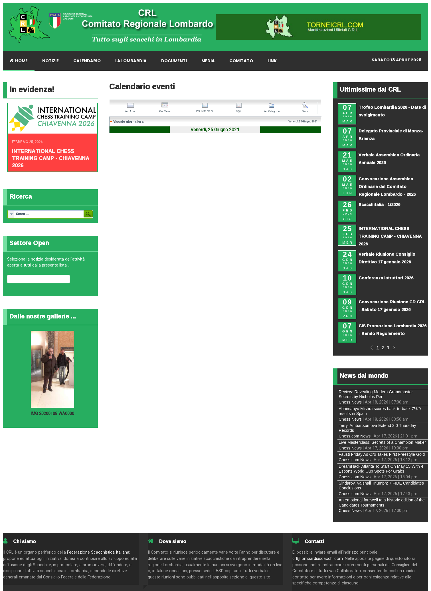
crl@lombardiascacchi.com (317, 558)
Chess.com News (355, 436)
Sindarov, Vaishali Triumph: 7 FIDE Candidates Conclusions (381, 485)
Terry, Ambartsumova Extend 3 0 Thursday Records (377, 428)
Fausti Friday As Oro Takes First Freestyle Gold (382, 454)
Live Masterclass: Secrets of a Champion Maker (382, 442)
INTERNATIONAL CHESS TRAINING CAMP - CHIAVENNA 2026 (50, 158)
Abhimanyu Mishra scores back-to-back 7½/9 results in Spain (380, 411)
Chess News (350, 402)
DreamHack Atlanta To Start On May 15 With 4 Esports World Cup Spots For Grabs (381, 468)
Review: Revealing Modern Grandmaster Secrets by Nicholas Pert (376, 394)
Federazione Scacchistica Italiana (98, 552)
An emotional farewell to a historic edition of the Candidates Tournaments (382, 502)
